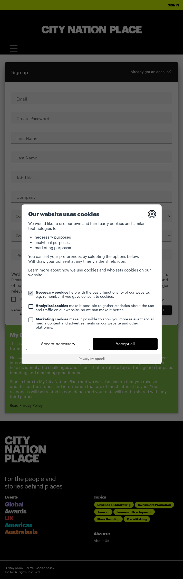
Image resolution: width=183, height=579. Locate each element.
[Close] (152, 214)
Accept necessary (58, 343)
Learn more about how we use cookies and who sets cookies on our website (89, 272)
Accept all (125, 343)
